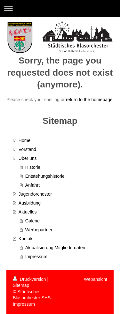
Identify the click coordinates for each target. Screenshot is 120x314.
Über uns (28, 158)
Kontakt (26, 238)
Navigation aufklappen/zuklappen (60, 8)
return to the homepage (89, 99)
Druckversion (30, 279)
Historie (32, 167)
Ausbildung (30, 203)
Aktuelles (28, 211)
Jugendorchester (35, 194)
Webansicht (95, 279)
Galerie (32, 220)
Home (24, 140)
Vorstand (27, 149)
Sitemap (21, 285)
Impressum (36, 256)
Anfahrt (32, 185)
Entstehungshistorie (45, 176)
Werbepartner (38, 229)
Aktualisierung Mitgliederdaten (55, 247)
